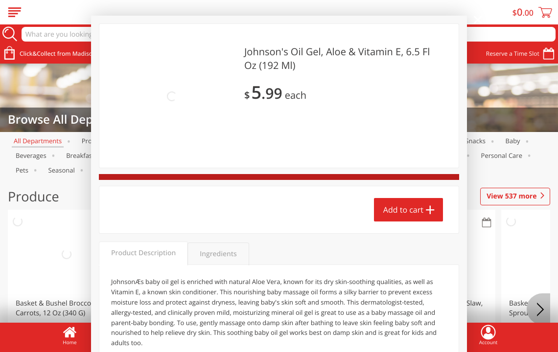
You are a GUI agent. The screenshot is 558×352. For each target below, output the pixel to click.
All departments (38, 140)
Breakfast (80, 155)
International (403, 155)
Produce (94, 140)
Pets (22, 170)
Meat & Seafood (150, 140)
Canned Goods (214, 155)
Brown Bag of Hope (143, 155)
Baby (513, 140)
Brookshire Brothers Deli (229, 140)
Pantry (451, 155)
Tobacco (106, 170)
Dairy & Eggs (386, 140)
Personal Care (501, 155)
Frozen (435, 140)
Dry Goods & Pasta (283, 155)
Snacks (475, 140)
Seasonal (61, 170)
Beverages (31, 155)
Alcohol (337, 140)
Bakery (296, 140)
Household (347, 155)
